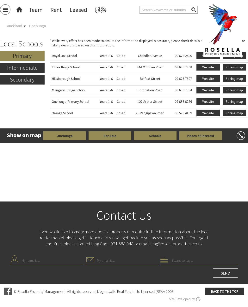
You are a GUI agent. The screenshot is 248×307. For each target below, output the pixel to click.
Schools (155, 135)
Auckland (14, 25)
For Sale (110, 135)
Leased (78, 9)
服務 (100, 9)
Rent (56, 9)
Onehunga (65, 135)
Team (36, 9)
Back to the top (224, 291)
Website (208, 67)
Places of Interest (200, 135)
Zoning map (234, 67)
